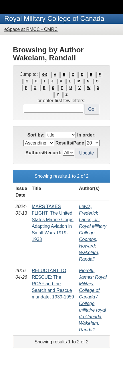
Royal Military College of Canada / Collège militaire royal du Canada (93, 297)
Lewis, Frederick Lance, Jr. (89, 213)
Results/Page (69, 143)
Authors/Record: (43, 152)
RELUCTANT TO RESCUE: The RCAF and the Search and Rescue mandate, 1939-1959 (53, 283)
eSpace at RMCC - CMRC (31, 29)
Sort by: (35, 134)
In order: (86, 134)
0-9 (44, 75)
